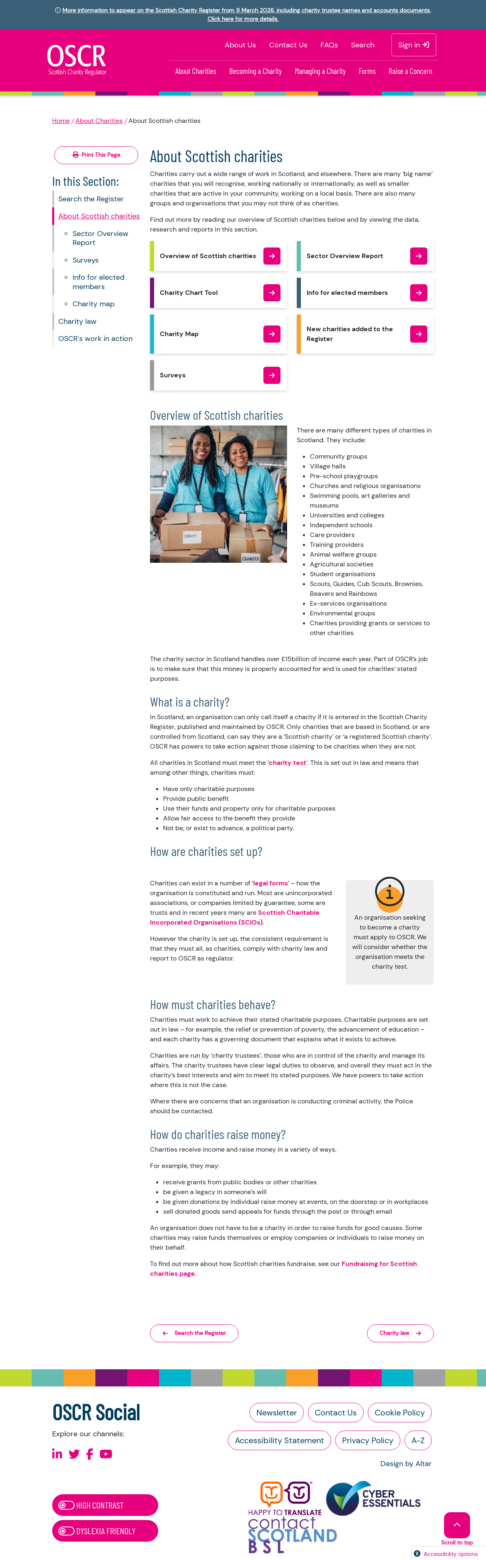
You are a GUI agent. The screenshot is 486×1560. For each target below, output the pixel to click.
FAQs (329, 44)
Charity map (94, 304)
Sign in (413, 44)
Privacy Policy (367, 1440)
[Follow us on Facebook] (89, 1454)
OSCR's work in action (95, 338)
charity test (287, 762)
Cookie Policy (400, 1412)
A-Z (418, 1440)
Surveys (86, 260)
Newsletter (276, 1412)
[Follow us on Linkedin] (57, 1454)
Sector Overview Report (100, 238)
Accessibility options (451, 1554)
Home (61, 120)
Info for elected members (98, 282)
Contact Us (288, 44)
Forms (367, 71)
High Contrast (91, 1505)
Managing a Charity (320, 71)
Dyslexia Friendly (96, 1530)
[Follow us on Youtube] (106, 1454)
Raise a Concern (410, 71)
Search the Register (91, 199)
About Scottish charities (99, 216)
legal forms (270, 883)
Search (362, 44)
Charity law (77, 321)
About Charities (195, 71)
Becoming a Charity (255, 71)
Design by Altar (406, 1464)
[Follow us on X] (74, 1454)
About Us (240, 44)
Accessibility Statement (279, 1440)
